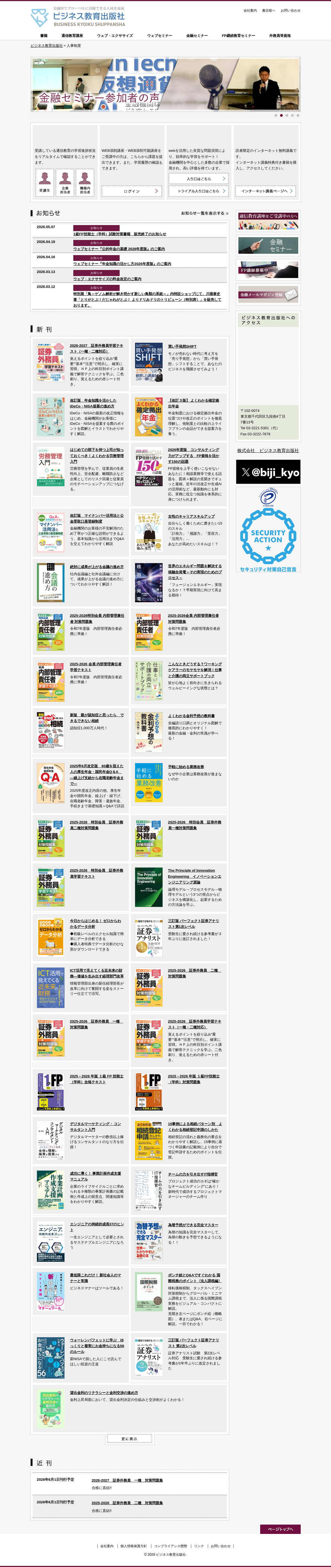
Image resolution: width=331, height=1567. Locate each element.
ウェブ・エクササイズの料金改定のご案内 (107, 279)
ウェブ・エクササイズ (115, 36)
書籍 (43, 36)
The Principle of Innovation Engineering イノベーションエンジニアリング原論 (195, 876)
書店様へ (268, 10)
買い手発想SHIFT (182, 346)
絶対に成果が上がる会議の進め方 (97, 567)
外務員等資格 (280, 36)
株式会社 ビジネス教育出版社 (268, 450)
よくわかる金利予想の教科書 (191, 716)
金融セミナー (197, 36)
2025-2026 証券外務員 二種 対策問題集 (127, 1503)
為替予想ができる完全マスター (193, 1225)
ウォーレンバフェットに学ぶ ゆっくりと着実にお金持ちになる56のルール (97, 1346)
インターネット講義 (266, 135)
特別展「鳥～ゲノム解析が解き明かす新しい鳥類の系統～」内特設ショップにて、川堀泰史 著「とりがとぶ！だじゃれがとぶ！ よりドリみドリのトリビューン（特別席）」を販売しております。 (147, 300)
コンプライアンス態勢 (170, 1546)
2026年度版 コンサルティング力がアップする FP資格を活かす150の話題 (193, 456)
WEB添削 (132, 135)
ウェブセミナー (159, 36)
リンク (199, 1546)
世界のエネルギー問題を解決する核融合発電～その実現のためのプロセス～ (195, 572)
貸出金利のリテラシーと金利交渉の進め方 (104, 1393)
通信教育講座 (72, 36)
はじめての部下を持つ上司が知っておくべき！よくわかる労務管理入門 (97, 456)
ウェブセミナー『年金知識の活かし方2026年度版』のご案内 (122, 264)
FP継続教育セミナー (238, 36)
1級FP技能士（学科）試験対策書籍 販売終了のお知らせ (119, 234)
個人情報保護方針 (133, 1546)
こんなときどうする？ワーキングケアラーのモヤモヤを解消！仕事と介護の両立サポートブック (195, 670)
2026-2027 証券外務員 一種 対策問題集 (127, 1480)
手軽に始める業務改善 (186, 767)
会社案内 (250, 10)
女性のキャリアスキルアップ (191, 516)
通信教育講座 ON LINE (65, 135)
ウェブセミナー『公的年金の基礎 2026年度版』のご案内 (119, 249)
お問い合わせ (291, 10)
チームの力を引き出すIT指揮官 (193, 1174)
